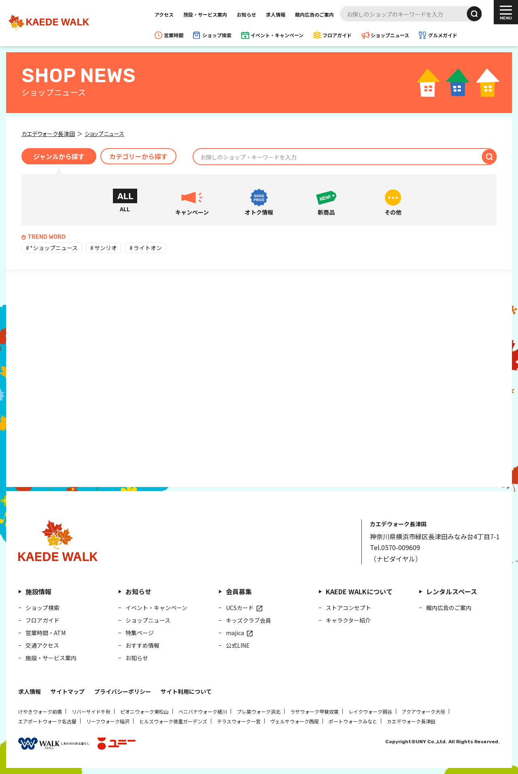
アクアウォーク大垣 (423, 711)
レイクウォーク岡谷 (370, 711)
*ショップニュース (54, 248)
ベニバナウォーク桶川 (202, 711)
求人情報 (275, 14)
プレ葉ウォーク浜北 (258, 711)
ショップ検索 (216, 35)
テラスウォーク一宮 (239, 721)
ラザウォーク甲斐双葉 (314, 711)
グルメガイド (442, 35)
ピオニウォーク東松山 (144, 711)
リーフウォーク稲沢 (108, 721)
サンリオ (105, 248)
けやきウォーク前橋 (40, 711)
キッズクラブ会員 (248, 620)
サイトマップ (68, 691)
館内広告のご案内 (314, 14)
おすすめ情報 (142, 645)
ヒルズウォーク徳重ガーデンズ (173, 721)
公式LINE (238, 645)
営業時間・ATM (45, 633)
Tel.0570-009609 (395, 547)
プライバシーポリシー (122, 691)
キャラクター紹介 (348, 620)
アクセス (164, 14)
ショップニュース (390, 35)
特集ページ (139, 633)
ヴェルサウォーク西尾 (294, 721)
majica (235, 633)
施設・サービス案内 (205, 14)
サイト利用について (186, 691)
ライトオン (148, 248)
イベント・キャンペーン (277, 35)
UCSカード (240, 608)
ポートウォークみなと (353, 721)
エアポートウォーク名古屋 (47, 721)
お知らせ (246, 14)
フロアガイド (337, 35)
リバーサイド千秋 (91, 711)
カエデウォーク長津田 (411, 721)
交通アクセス (42, 645)
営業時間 (173, 35)
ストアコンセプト (348, 608)
